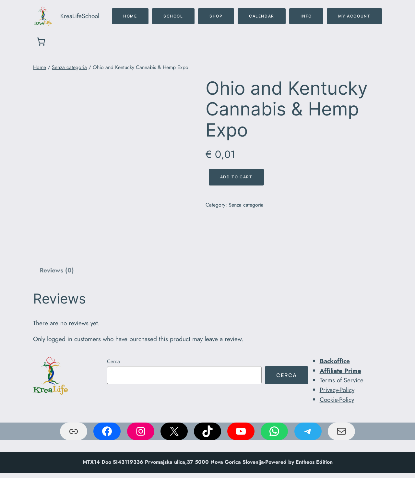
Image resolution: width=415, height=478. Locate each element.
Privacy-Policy (337, 389)
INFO (306, 16)
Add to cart (236, 176)
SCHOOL (173, 16)
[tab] (56, 271)
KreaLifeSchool (79, 15)
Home (39, 67)
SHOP (215, 16)
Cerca (113, 361)
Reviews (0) (57, 270)
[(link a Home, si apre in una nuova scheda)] (50, 375)
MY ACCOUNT (354, 16)
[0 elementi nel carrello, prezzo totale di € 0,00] (41, 41)
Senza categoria (69, 67)
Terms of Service (341, 380)
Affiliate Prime (340, 370)
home (130, 16)
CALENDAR (261, 16)
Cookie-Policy (337, 399)
